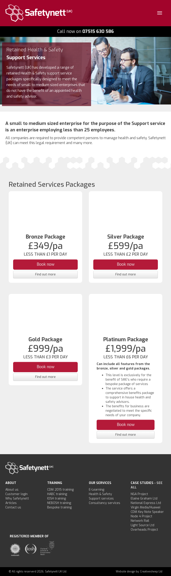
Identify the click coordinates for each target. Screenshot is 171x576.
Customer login (16, 494)
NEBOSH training (59, 503)
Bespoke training (59, 507)
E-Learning (96, 490)
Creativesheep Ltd (151, 571)
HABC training (57, 494)
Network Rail (140, 521)
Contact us (13, 507)
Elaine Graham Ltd (144, 498)
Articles (11, 503)
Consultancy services (104, 503)
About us (11, 490)
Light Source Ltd (142, 525)
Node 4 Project (141, 516)
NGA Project (139, 494)
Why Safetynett (17, 498)
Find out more (45, 274)
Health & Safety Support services (101, 496)
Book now (45, 264)
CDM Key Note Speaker (147, 512)
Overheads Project (144, 530)
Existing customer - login (20, 2)
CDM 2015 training (60, 490)
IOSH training (56, 498)
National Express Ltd (146, 503)
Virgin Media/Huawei (145, 507)
